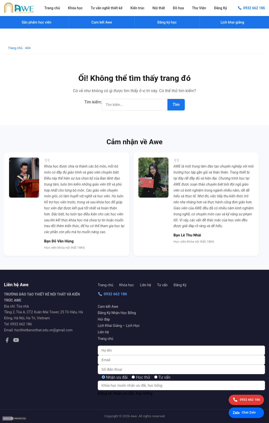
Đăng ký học (167, 22)
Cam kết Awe (108, 307)
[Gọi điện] (246, 400)
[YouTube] (16, 341)
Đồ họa (178, 8)
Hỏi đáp (104, 319)
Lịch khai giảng (232, 22)
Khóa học (75, 8)
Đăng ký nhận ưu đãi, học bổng (125, 393)
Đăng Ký (220, 8)
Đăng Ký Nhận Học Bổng (117, 313)
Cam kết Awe (102, 22)
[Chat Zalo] (246, 412)
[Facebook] (7, 341)
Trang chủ (52, 8)
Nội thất (158, 8)
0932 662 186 (112, 294)
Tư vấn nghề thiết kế (106, 8)
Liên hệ (145, 285)
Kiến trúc (137, 8)
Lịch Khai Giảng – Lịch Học (119, 326)
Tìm (176, 104)
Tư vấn (162, 285)
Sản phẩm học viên (36, 22)
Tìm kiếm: (93, 102)
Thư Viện (199, 8)
